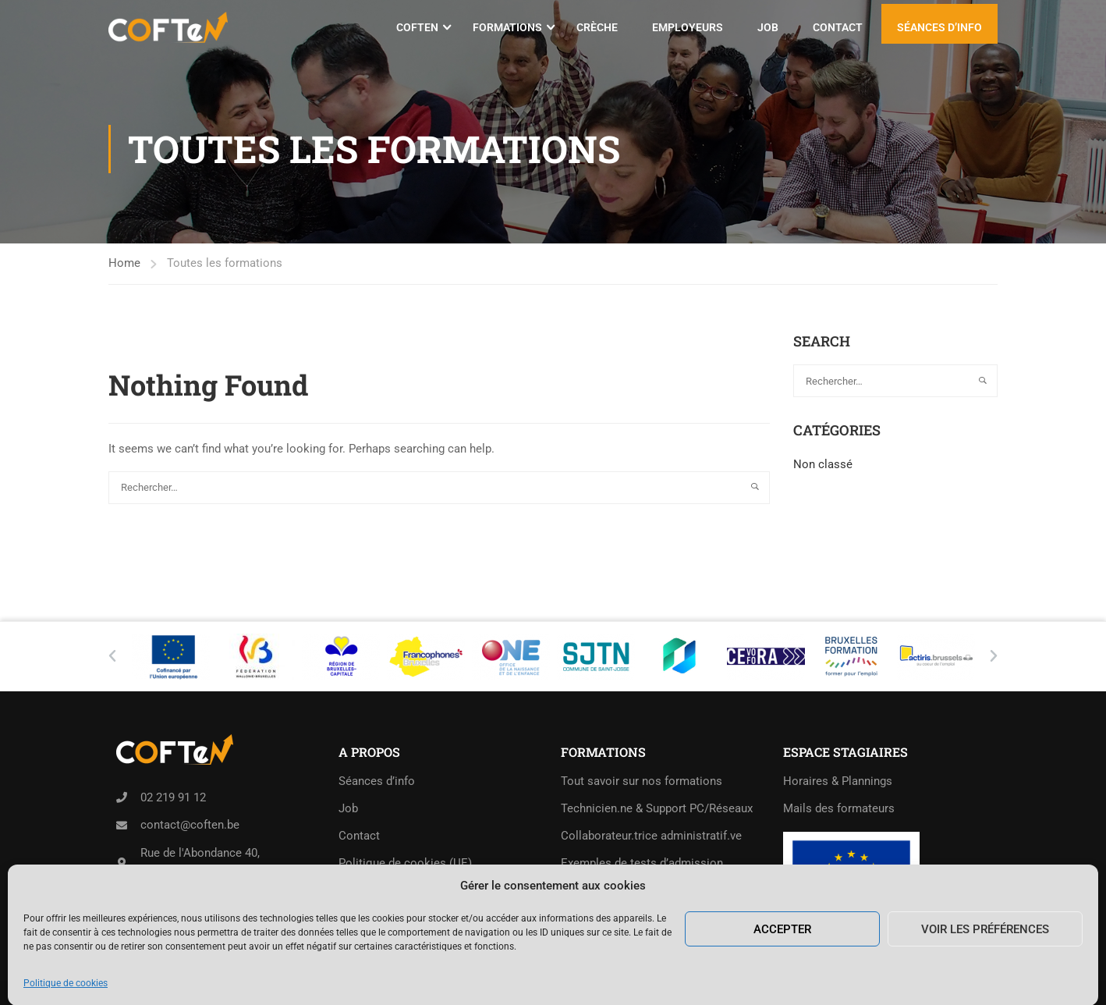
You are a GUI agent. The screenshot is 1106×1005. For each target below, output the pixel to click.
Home (124, 263)
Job (767, 27)
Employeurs (687, 27)
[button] (112, 656)
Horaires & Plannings (837, 781)
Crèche (597, 27)
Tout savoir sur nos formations (641, 781)
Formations (507, 27)
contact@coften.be (189, 825)
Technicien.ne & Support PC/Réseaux (657, 808)
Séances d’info (939, 27)
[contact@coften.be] (121, 825)
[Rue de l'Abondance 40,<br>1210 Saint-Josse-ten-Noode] (121, 863)
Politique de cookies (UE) (405, 863)
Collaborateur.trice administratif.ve (651, 836)
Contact (838, 27)
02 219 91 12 (173, 797)
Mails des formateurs (839, 808)
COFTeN (417, 27)
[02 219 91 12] (121, 797)
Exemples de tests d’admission (642, 863)
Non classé (823, 464)
